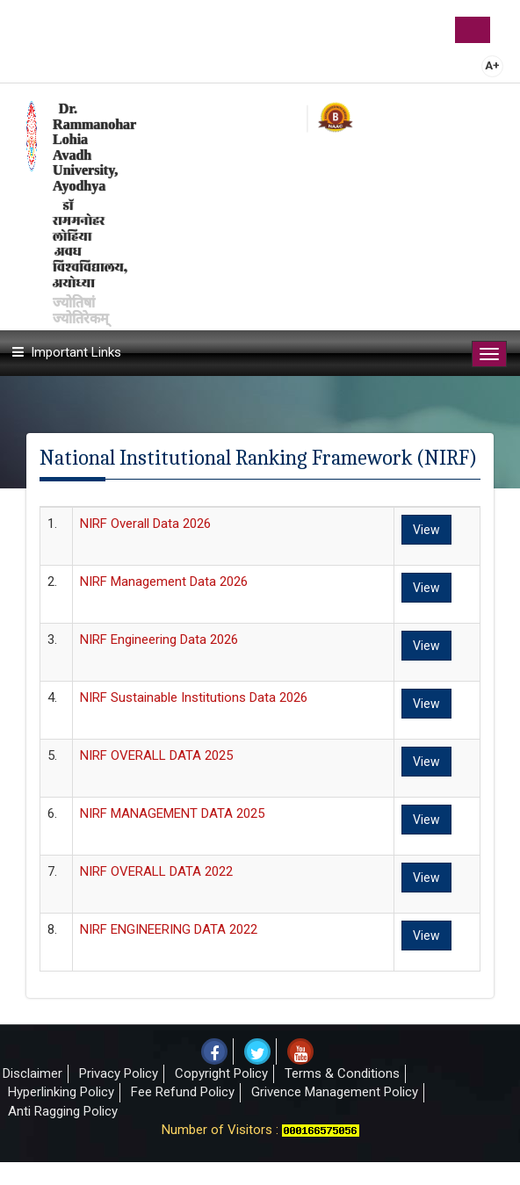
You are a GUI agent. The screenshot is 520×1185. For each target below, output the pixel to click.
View (426, 530)
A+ (492, 65)
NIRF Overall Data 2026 (145, 523)
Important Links (76, 352)
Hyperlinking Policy (61, 1092)
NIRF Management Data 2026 (164, 581)
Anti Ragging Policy (63, 1111)
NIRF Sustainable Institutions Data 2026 (193, 697)
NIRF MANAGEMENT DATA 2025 (172, 813)
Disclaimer (32, 1073)
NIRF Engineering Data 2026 (159, 639)
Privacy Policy (118, 1073)
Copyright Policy (221, 1073)
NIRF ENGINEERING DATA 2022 (168, 929)
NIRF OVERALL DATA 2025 (156, 755)
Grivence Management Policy (334, 1092)
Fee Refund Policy (183, 1092)
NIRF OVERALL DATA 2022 (156, 871)
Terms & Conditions (342, 1073)
